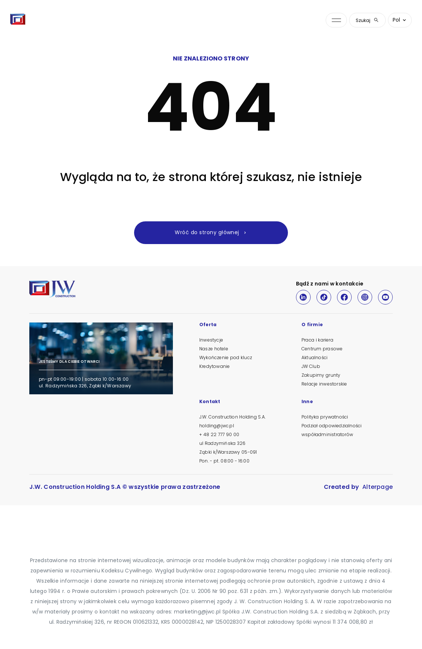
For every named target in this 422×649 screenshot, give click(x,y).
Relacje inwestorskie (324, 384)
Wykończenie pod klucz (225, 357)
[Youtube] (385, 297)
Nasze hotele (213, 349)
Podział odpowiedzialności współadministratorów (331, 430)
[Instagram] (365, 297)
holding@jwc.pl (216, 426)
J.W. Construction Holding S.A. (232, 417)
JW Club (310, 366)
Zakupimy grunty (320, 375)
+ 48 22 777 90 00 (219, 434)
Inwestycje (211, 340)
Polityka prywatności (324, 417)
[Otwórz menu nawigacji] (336, 20)
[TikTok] (323, 297)
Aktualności (314, 357)
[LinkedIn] (303, 297)
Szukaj (367, 20)
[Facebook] (344, 297)
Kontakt (209, 402)
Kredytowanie (214, 366)
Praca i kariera (317, 340)
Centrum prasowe (322, 349)
